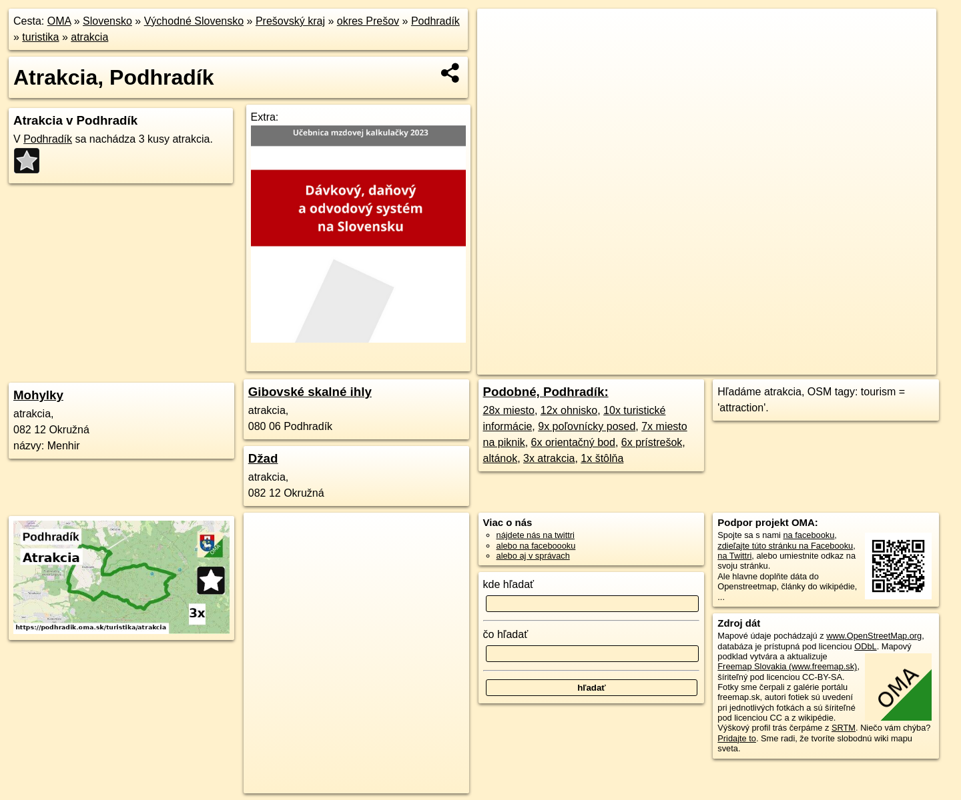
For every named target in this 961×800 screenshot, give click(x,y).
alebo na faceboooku (536, 546)
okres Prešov (368, 21)
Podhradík (435, 21)
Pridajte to (736, 738)
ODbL (865, 646)
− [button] (500, 52)
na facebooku (808, 535)
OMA (59, 21)
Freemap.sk (744, 365)
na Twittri (734, 556)
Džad (263, 458)
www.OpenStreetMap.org (874, 636)
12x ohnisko (569, 410)
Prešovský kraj (290, 21)
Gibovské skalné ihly (310, 392)
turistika (40, 37)
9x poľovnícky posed (586, 426)
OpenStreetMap (676, 365)
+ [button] (500, 31)
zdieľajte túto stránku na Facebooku (785, 546)
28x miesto (509, 410)
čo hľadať (506, 634)
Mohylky (38, 395)
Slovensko (107, 21)
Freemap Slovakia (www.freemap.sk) (787, 666)
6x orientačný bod (573, 442)
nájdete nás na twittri (536, 535)
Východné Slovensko (194, 21)
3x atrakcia (549, 458)
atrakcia (89, 37)
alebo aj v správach (533, 556)
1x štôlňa (602, 458)
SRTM (844, 728)
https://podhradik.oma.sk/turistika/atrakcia (860, 365)
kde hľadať (509, 584)
